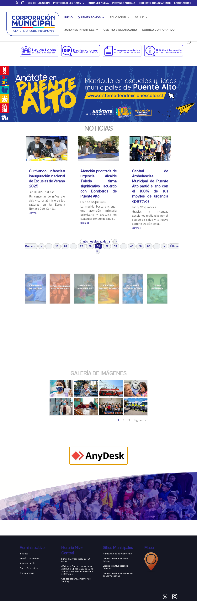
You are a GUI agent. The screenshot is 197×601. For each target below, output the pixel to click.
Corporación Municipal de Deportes (115, 567)
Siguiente (140, 420)
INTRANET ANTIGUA (123, 3)
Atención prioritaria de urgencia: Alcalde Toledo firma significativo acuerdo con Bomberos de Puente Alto (98, 184)
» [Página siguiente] (164, 246)
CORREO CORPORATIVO (158, 29)
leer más (33, 212)
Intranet (24, 553)
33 (115, 246)
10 (57, 246)
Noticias (49, 192)
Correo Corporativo (29, 568)
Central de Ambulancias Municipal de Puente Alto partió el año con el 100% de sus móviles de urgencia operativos (150, 186)
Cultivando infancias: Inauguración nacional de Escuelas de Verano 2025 (47, 179)
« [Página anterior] (41, 246)
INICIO (68, 17)
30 (90, 246)
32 (107, 246)
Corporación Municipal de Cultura (115, 559)
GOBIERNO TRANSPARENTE (155, 3)
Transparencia (27, 572)
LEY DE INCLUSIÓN (39, 3)
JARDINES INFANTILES (79, 29)
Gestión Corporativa (29, 558)
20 (65, 246)
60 (148, 246)
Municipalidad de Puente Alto (117, 553)
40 (131, 246)
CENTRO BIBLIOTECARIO (120, 29)
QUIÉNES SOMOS (89, 17)
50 (140, 246)
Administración (27, 563)
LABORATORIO (182, 3)
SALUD (139, 17)
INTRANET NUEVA (98, 3)
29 (81, 246)
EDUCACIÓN (118, 17)
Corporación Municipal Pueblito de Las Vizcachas (118, 574)
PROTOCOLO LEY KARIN (67, 3)
